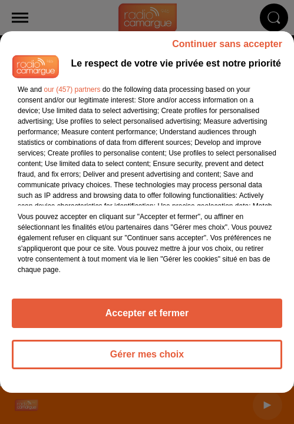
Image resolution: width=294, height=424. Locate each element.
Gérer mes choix (147, 354)
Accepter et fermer (147, 313)
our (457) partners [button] (72, 89)
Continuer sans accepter (227, 44)
